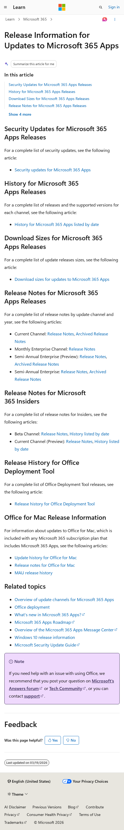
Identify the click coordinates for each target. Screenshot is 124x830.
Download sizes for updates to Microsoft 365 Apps (62, 279)
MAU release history (34, 572)
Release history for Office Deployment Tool (55, 503)
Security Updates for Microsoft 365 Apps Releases (50, 84)
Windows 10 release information (45, 637)
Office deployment (32, 607)
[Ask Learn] (105, 19)
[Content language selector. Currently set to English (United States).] (29, 781)
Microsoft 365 (35, 19)
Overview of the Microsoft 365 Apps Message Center (64, 629)
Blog (71, 806)
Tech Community (65, 688)
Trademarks (13, 822)
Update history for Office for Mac (46, 557)
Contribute (95, 806)
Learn (10, 19)
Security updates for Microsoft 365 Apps (53, 169)
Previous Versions (46, 806)
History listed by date (89, 433)
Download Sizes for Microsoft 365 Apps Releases (49, 98)
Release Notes (60, 333)
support (32, 696)
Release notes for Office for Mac (45, 565)
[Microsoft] (62, 7)
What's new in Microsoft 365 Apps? (48, 614)
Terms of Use (89, 814)
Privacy (10, 814)
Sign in (114, 6)
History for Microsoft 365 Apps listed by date (57, 224)
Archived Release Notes (37, 364)
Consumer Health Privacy (48, 814)
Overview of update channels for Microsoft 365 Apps (64, 599)
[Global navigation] (5, 7)
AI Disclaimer (15, 806)
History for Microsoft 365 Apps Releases (42, 91)
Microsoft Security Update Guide (45, 645)
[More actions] (115, 19)
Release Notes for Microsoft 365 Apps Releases (47, 105)
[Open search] (100, 7)
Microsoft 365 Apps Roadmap (43, 622)
